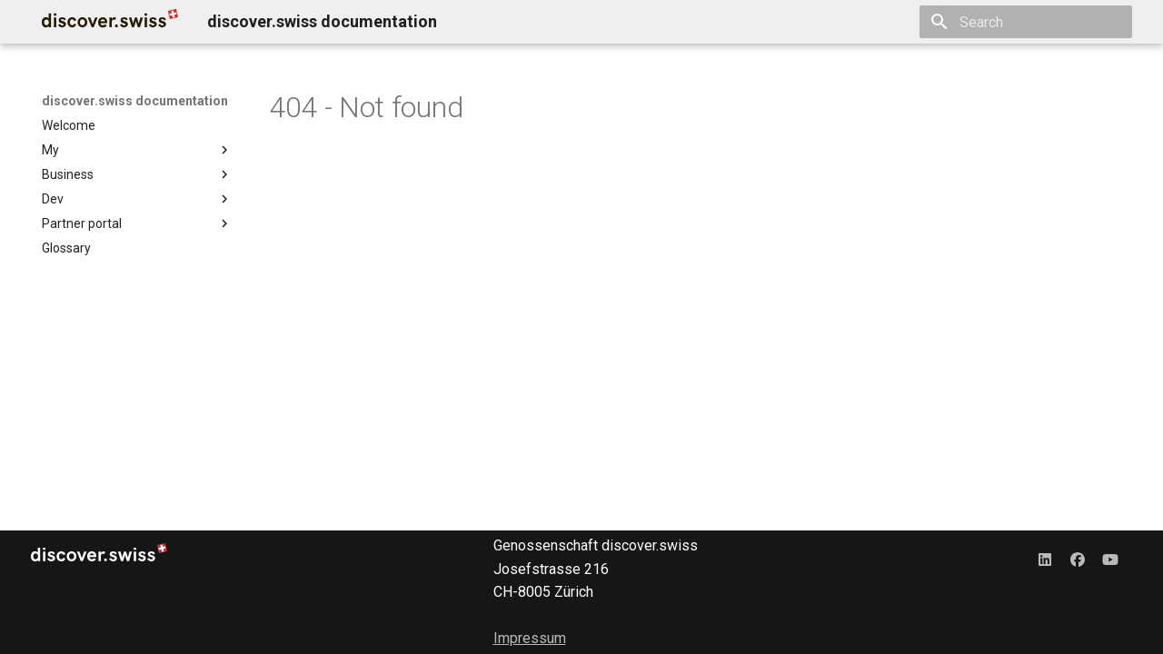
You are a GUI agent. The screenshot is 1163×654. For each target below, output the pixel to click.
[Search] (1025, 21)
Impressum (529, 638)
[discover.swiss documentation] (110, 22)
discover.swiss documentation (135, 101)
